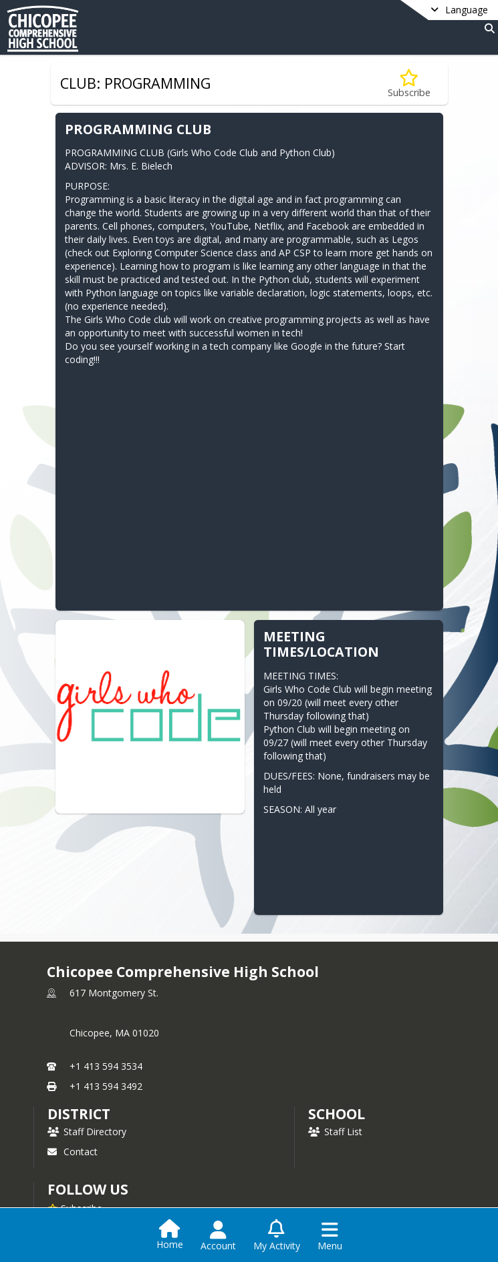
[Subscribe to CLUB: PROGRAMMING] (409, 83)
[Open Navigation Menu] (330, 1236)
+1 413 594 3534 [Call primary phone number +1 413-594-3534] (106, 1066)
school (336, 1114)
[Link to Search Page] (487, 28)
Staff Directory (86, 1131)
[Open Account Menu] (218, 1236)
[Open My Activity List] (276, 1236)
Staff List (335, 1131)
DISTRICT (78, 1114)
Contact (72, 1151)
